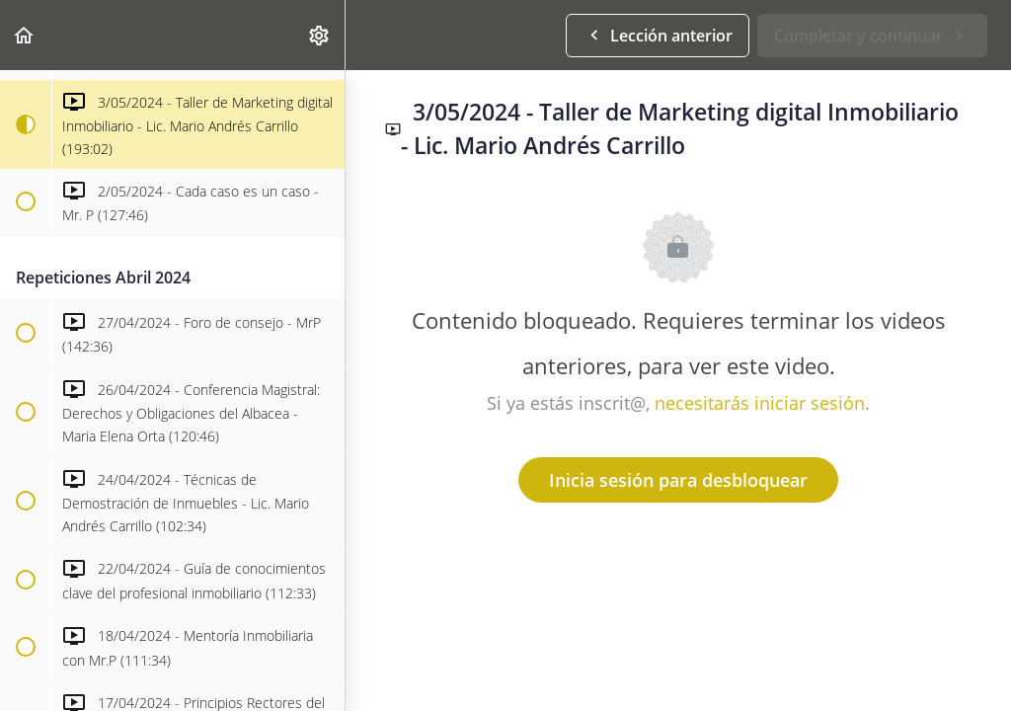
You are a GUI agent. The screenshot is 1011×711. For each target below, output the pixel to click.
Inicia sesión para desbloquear (678, 480)
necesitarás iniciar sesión (760, 403)
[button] (24, 35)
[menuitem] (320, 35)
